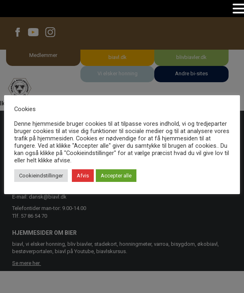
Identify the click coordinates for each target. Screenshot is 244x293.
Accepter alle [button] (116, 176)
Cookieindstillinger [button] (41, 176)
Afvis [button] (83, 176)
